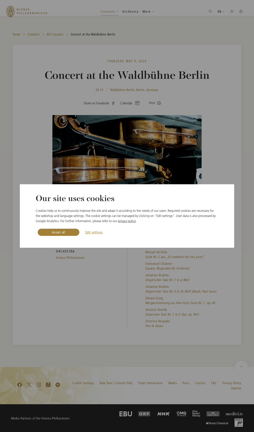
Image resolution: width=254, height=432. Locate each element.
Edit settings (94, 232)
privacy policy (127, 221)
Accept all (58, 232)
